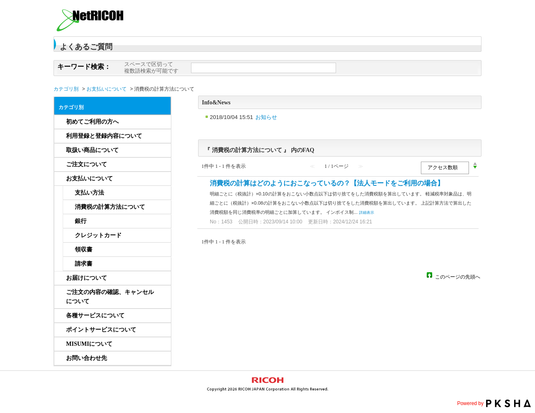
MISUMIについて (89, 344)
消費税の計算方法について (110, 207)
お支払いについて (107, 89)
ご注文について (86, 164)
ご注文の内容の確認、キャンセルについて (110, 296)
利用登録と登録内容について (104, 136)
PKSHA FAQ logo (508, 403)
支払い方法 (89, 193)
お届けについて (86, 278)
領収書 (83, 249)
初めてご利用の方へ (92, 122)
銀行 (81, 221)
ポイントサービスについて (101, 330)
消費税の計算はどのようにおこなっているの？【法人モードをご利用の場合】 (327, 183)
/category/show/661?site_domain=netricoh (160, 316)
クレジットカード (98, 235)
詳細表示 (366, 212)
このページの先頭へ (457, 276)
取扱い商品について (92, 150)
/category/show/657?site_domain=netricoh (160, 179)
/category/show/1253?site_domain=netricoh (160, 344)
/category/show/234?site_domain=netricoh (160, 150)
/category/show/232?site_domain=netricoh (160, 122)
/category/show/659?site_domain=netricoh (160, 297)
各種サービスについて (95, 315)
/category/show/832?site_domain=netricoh (160, 358)
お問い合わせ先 (86, 358)
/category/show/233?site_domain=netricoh (160, 136)
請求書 (83, 264)
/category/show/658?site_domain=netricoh (160, 278)
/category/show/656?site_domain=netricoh (160, 165)
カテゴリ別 (66, 89)
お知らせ (266, 117)
